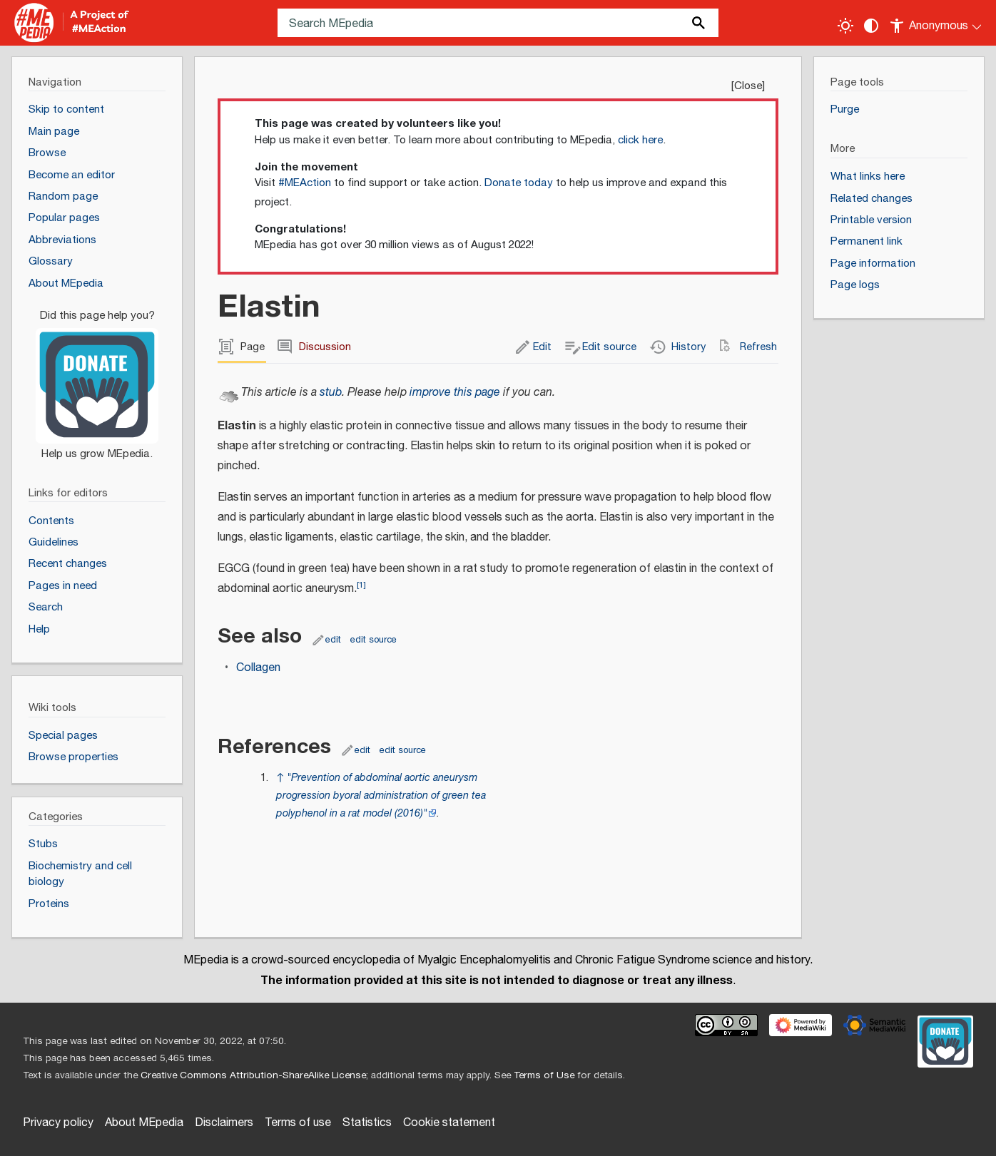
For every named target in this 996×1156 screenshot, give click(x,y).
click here (640, 140)
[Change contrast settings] (871, 25)
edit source (373, 640)
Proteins (49, 904)
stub (331, 392)
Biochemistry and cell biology (80, 874)
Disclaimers (224, 1123)
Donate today (518, 183)
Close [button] (748, 86)
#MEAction (304, 183)
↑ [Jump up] (280, 777)
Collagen (258, 668)
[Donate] (97, 379)
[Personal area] (936, 23)
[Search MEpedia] (498, 23)
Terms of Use (544, 1075)
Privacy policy (58, 1123)
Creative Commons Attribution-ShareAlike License (253, 1075)
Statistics (367, 1123)
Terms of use (298, 1123)
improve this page (455, 392)
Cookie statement (449, 1123)
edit (333, 640)
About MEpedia (144, 1123)
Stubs (43, 844)
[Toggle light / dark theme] (845, 25)
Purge (844, 109)
